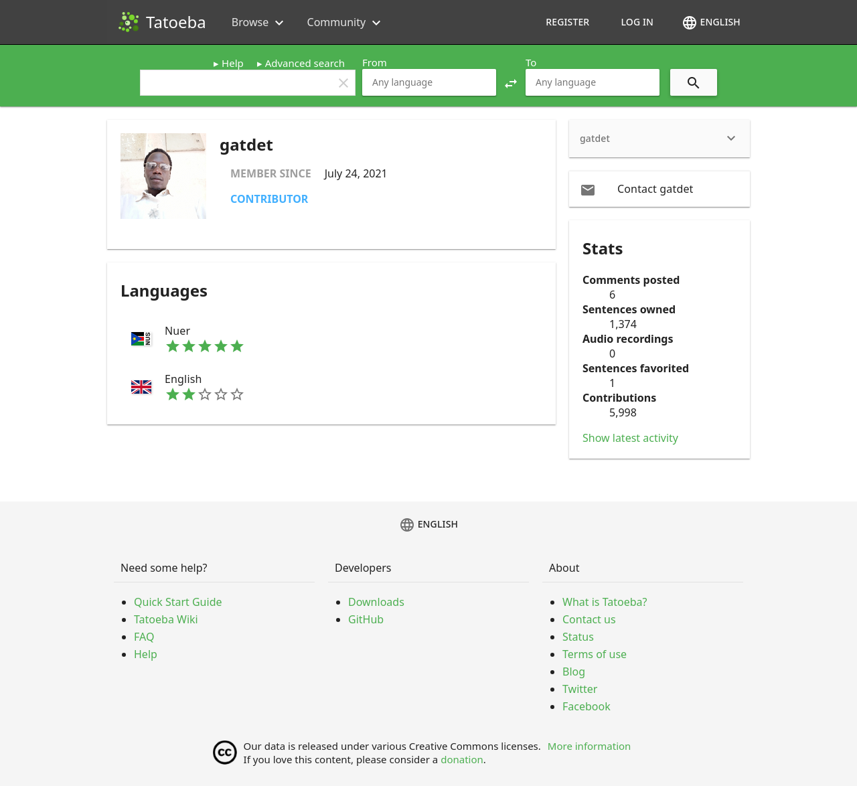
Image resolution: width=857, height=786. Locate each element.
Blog (573, 671)
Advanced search (305, 63)
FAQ (144, 636)
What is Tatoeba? (604, 602)
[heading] (659, 138)
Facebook (586, 706)
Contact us (589, 619)
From (374, 62)
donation (462, 759)
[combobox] (429, 82)
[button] (511, 82)
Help (233, 63)
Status (578, 636)
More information (589, 746)
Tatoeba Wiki (166, 619)
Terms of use (594, 654)
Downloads (376, 602)
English (711, 23)
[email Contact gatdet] (659, 188)
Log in (637, 21)
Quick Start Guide (178, 602)
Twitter (579, 689)
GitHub (366, 619)
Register (567, 21)
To (531, 62)
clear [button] (343, 83)
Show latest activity (630, 437)
